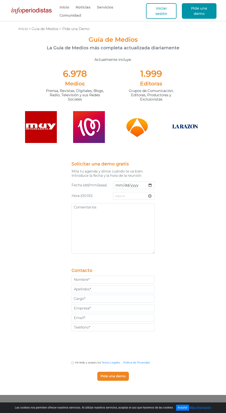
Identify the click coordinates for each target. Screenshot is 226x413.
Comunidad (70, 15)
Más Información (200, 409)
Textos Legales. (111, 362)
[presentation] (113, 349)
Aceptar (183, 409)
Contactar (153, 404)
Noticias (83, 7)
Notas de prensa (107, 404)
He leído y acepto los (113, 362)
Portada (47, 404)
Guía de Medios (82, 404)
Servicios (105, 7)
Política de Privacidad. (136, 362)
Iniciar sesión (161, 11)
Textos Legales (132, 404)
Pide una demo (199, 11)
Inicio (64, 7)
